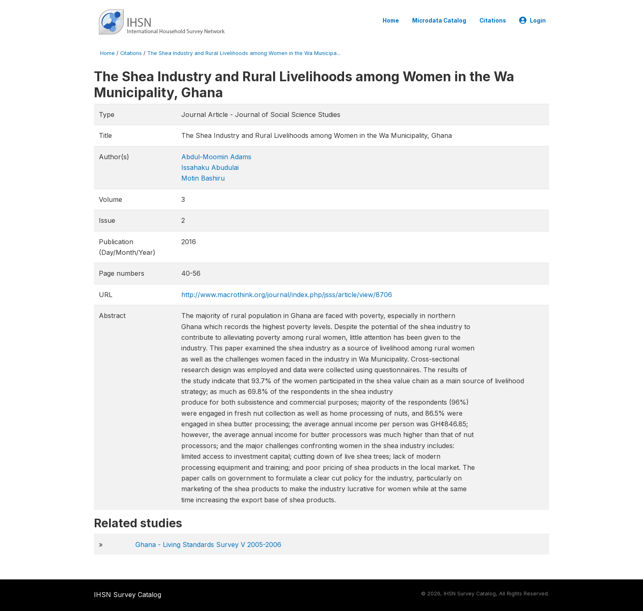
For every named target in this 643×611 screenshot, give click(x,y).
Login (532, 20)
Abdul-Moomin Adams (216, 157)
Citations (492, 20)
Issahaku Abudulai (210, 167)
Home (391, 20)
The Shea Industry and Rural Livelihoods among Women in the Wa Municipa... (243, 53)
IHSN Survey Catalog (127, 594)
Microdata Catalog (439, 20)
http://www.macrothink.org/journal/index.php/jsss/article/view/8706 (286, 295)
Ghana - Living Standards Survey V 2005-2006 (208, 544)
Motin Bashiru (203, 178)
